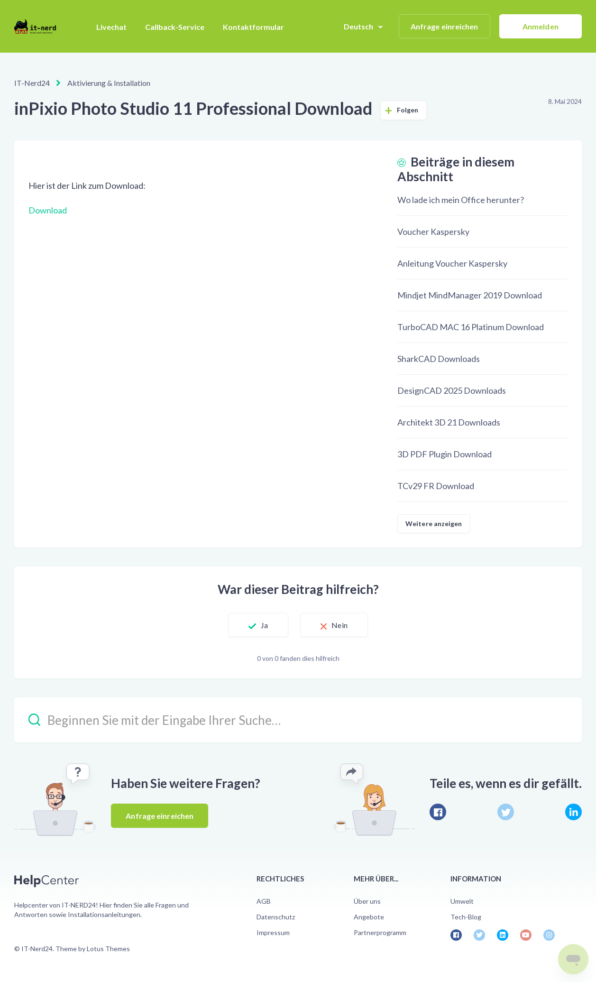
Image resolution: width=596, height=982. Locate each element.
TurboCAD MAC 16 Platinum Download (470, 327)
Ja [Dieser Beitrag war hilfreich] (264, 625)
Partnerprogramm (380, 932)
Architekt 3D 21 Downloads (448, 422)
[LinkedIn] (573, 812)
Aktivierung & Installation (108, 82)
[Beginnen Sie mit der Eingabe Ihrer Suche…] (298, 719)
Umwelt (462, 901)
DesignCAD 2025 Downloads (451, 390)
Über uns (367, 901)
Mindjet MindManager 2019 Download (469, 295)
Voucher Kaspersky (433, 231)
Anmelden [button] (541, 26)
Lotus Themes (108, 949)
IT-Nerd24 (32, 82)
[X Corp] (505, 812)
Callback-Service (174, 26)
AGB (264, 901)
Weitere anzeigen (433, 523)
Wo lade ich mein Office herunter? (460, 200)
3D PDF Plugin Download (444, 454)
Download (47, 210)
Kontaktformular (253, 26)
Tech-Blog (465, 917)
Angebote (369, 917)
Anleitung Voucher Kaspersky (452, 263)
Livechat (111, 26)
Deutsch (359, 26)
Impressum (273, 932)
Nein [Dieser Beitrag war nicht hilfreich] (339, 625)
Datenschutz (276, 917)
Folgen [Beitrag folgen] (408, 110)
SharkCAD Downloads (438, 358)
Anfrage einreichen (444, 26)
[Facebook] (438, 812)
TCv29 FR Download (435, 486)
